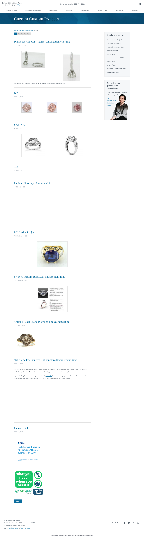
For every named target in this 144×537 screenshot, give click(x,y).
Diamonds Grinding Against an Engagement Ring (42, 41)
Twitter (129, 523)
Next (18, 501)
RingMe (109, 105)
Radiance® (119, 10)
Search (140, 4)
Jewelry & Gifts (102, 10)
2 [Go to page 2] (18, 34)
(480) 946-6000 (25, 528)
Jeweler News (111, 54)
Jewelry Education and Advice (116, 58)
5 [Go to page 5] (27, 34)
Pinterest (133, 523)
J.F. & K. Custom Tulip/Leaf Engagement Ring (39, 276)
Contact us (110, 103)
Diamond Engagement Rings (115, 47)
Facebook (124, 523)
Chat (16, 166)
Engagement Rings (112, 50)
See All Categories (113, 72)
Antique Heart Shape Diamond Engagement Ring (42, 321)
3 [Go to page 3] (21, 34)
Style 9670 (19, 124)
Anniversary (84, 10)
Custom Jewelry (11, 10)
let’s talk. (49, 376)
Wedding (69, 10)
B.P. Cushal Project (24, 232)
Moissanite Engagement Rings (116, 68)
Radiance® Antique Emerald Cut (32, 183)
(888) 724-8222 (79, 4)
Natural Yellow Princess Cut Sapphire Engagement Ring (45, 359)
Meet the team (111, 100)
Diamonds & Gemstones (33, 10)
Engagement (54, 10)
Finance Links (22, 428)
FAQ (108, 98)
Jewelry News (111, 61)
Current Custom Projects (114, 40)
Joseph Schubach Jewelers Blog (24, 30)
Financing (135, 10)
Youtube (138, 523)
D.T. (16, 93)
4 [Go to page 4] (24, 34)
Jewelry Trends (111, 65)
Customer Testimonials (114, 43)
